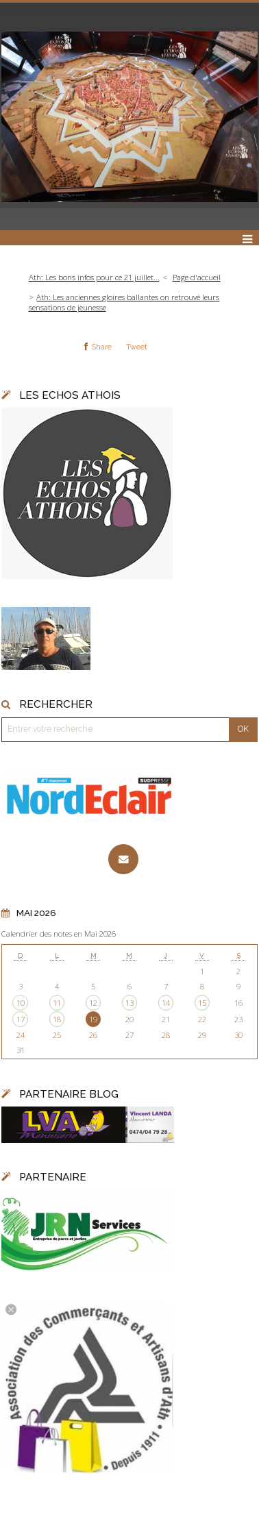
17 (20, 1019)
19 (93, 1019)
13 (129, 1003)
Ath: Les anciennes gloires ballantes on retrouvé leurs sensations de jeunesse (124, 302)
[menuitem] (98, 278)
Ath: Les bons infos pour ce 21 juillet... (94, 277)
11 (57, 1003)
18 (57, 1019)
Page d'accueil (197, 277)
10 (20, 1003)
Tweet (136, 347)
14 (166, 1003)
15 (202, 1003)
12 (93, 1003)
